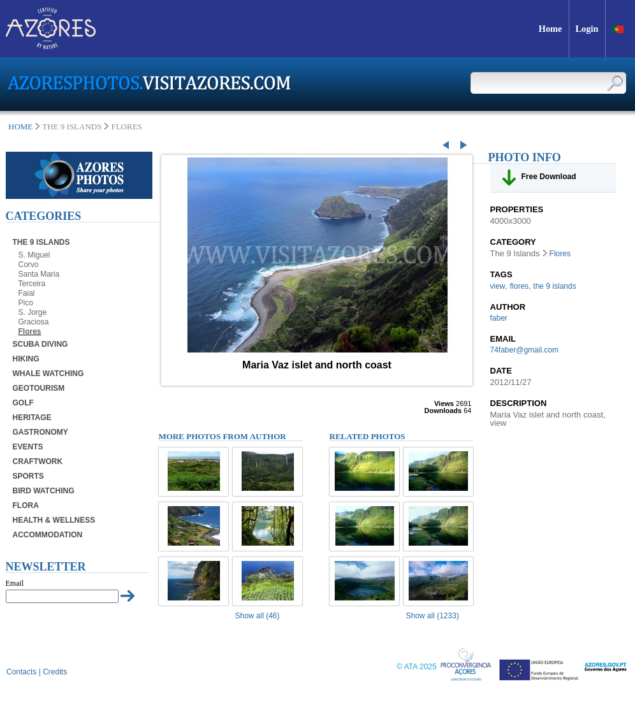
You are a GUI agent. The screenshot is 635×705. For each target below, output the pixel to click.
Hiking (26, 358)
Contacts (21, 671)
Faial (26, 293)
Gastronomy (40, 432)
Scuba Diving (40, 344)
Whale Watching (48, 373)
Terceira (32, 283)
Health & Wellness (54, 520)
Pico (25, 303)
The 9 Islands (41, 242)
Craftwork (38, 461)
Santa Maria (39, 274)
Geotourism (39, 388)
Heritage (32, 417)
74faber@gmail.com (524, 349)
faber (498, 318)
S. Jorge (32, 312)
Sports (28, 476)
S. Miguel (34, 255)
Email (15, 583)
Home (20, 126)
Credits (55, 671)
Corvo (28, 264)
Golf (23, 402)
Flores (29, 331)
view (498, 286)
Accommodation (48, 534)
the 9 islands (554, 286)
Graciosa (33, 322)
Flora (26, 505)
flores (519, 286)
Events (28, 446)
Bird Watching (44, 490)
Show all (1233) (432, 615)
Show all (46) (257, 615)
